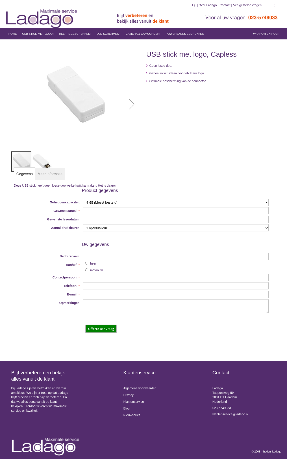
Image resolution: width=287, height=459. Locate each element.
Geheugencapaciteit (65, 202)
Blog (126, 408)
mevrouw (96, 270)
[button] (132, 104)
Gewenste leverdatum (63, 219)
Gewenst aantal (66, 211)
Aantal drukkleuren (65, 228)
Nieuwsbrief (131, 415)
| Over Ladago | (207, 5)
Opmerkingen (69, 303)
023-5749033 (221, 408)
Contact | (226, 5)
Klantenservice (133, 401)
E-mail (72, 294)
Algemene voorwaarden (140, 388)
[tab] (24, 174)
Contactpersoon (64, 277)
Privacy (128, 395)
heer (93, 263)
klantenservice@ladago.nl (230, 414)
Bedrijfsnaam (70, 256)
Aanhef (71, 265)
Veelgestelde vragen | (248, 5)
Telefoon (70, 286)
